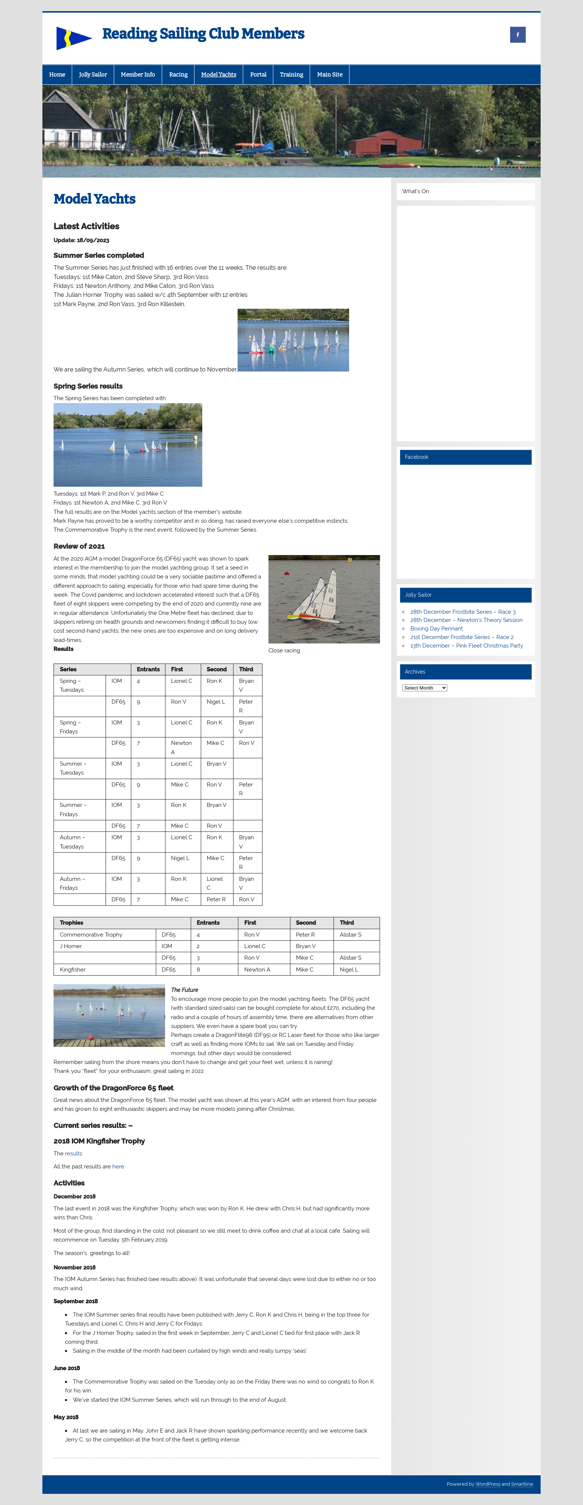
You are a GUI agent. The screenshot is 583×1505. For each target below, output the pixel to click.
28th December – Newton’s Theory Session (466, 620)
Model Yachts (218, 74)
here (118, 1166)
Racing (178, 74)
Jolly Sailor (93, 74)
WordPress (488, 1484)
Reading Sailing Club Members (203, 33)
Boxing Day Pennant (436, 628)
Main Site (329, 74)
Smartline (522, 1484)
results (73, 1153)
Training (291, 74)
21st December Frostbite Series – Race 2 (462, 637)
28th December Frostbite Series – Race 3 (463, 612)
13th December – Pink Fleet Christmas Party (466, 645)
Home (57, 74)
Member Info (138, 74)
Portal (258, 74)
